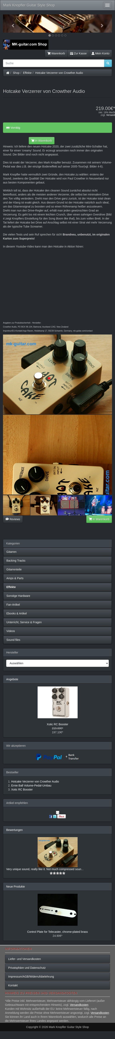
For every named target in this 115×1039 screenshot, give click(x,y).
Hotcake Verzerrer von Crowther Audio (59, 72)
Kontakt (13, 985)
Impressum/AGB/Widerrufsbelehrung (31, 976)
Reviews (13, 519)
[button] (11, 23)
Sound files (13, 639)
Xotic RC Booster (57, 724)
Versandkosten (79, 1004)
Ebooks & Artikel (16, 613)
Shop (16, 72)
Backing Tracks (15, 560)
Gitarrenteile (14, 569)
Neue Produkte (15, 886)
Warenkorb (56, 53)
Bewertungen (14, 830)
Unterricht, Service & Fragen (24, 622)
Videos (10, 631)
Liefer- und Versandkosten (24, 959)
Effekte (27, 72)
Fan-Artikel (13, 604)
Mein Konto (100, 53)
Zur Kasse (78, 53)
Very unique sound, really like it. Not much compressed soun (43, 869)
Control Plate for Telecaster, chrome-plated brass (57, 931)
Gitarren (11, 551)
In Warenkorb (41, 140)
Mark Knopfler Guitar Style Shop (29, 5)
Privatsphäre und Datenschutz (27, 967)
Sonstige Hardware (18, 595)
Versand (110, 115)
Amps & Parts (15, 578)
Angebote (12, 679)
